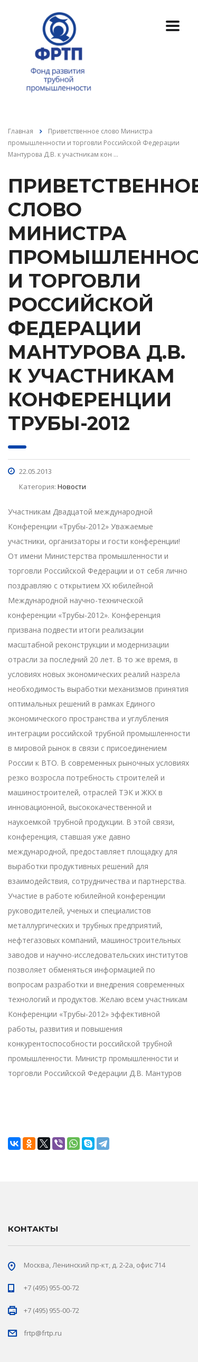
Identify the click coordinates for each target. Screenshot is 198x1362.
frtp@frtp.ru (43, 1333)
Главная (20, 131)
